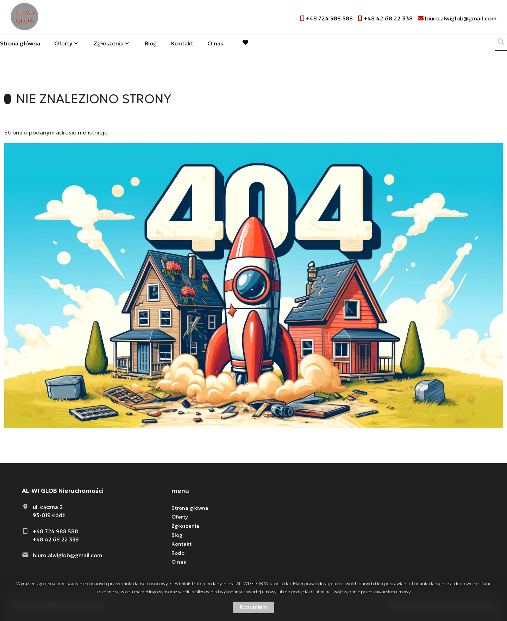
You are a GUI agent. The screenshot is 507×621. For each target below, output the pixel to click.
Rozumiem (253, 607)
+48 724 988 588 (55, 531)
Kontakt (182, 44)
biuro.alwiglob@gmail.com (67, 555)
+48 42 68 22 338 (56, 539)
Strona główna (20, 44)
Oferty (63, 44)
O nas (215, 44)
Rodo (177, 553)
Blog (151, 44)
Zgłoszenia (109, 44)
